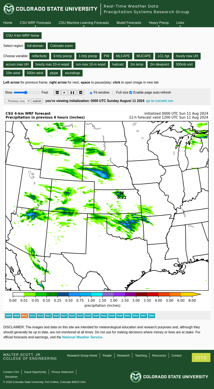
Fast (44, 92)
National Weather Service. (82, 337)
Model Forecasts (129, 22)
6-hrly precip (63, 56)
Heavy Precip (159, 22)
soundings (72, 73)
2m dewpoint (159, 64)
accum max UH (17, 64)
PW (106, 56)
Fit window (102, 92)
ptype (54, 73)
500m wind (35, 73)
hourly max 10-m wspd (52, 64)
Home (7, 22)
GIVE (201, 357)
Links (180, 22)
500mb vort (184, 64)
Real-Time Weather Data (131, 6)
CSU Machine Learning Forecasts (84, 22)
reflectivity (39, 56)
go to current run (159, 101)
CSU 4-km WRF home (22, 35)
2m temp (136, 64)
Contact (177, 355)
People (107, 355)
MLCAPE (123, 56)
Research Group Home (82, 355)
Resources (159, 355)
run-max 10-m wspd (90, 64)
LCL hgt (163, 56)
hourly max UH (187, 56)
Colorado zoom (61, 46)
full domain (35, 46)
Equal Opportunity (35, 372)
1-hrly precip (88, 56)
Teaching (141, 355)
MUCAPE (144, 56)
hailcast (118, 64)
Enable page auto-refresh (152, 92)
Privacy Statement (62, 372)
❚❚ (72, 92)
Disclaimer (11, 376)
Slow (8, 92)
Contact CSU (11, 372)
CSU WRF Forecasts (35, 22)
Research (123, 355)
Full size (122, 92)
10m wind (13, 73)
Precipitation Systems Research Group (147, 11)
